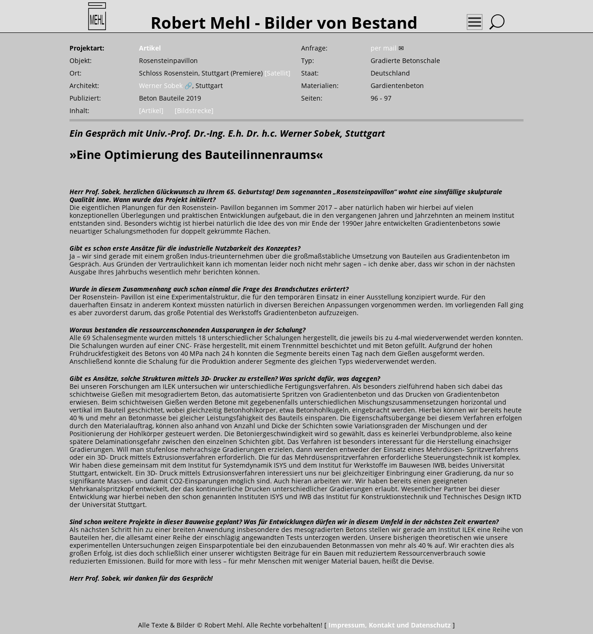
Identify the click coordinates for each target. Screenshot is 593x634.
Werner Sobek (161, 85)
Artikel (150, 48)
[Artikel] (151, 110)
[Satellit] (277, 73)
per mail (384, 48)
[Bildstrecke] (194, 110)
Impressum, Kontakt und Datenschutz (389, 625)
